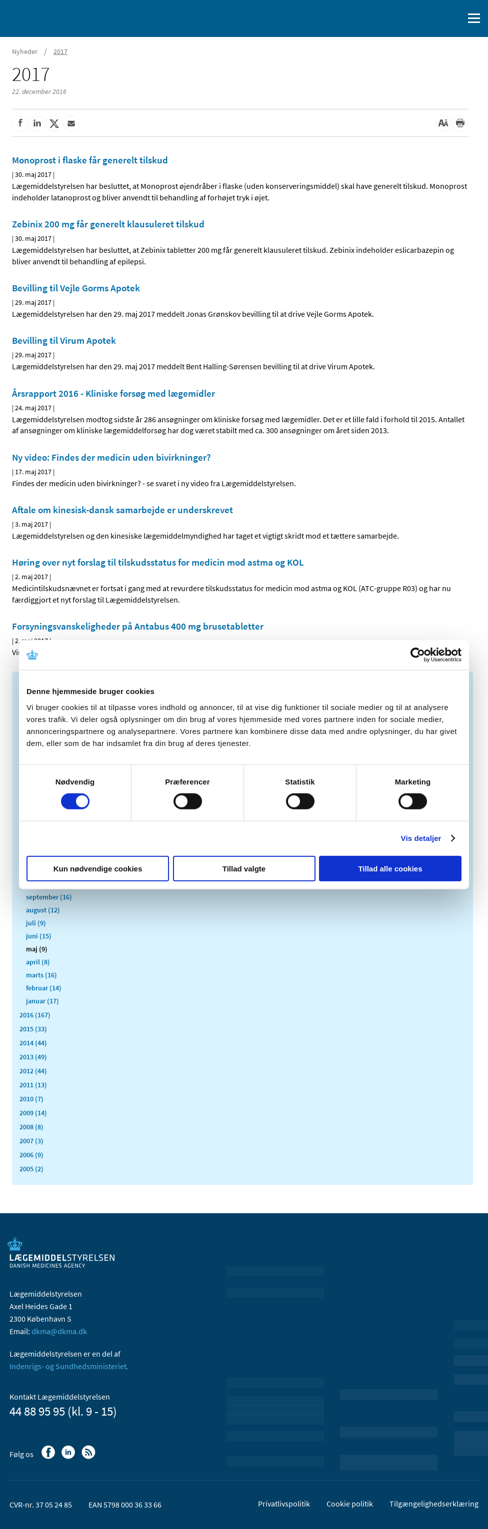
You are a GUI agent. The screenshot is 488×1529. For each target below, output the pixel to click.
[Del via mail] (71, 123)
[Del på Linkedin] (37, 123)
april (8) (38, 961)
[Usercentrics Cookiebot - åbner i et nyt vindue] (418, 655)
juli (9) (36, 922)
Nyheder (25, 51)
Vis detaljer (421, 838)
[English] (430, 18)
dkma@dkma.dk (59, 1331)
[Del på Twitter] (54, 123)
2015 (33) (33, 1028)
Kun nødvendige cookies (98, 868)
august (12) (43, 909)
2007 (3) (32, 1140)
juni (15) (39, 935)
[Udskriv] (460, 123)
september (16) (49, 896)
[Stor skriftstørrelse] (443, 123)
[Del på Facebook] (20, 123)
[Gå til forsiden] (50, 17)
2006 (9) (32, 1154)
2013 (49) (33, 1056)
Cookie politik (349, 1504)
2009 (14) (33, 1112)
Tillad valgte (244, 868)
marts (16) (41, 974)
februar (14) (44, 987)
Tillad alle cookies (390, 868)
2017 (61, 51)
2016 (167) (35, 1014)
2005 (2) (32, 1168)
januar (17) (42, 1000)
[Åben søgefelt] (454, 18)
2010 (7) (32, 1098)
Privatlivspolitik (284, 1504)
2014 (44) (33, 1042)
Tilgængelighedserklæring (434, 1504)
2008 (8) (32, 1126)
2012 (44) (33, 1070)
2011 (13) (33, 1084)
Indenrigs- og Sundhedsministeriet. (69, 1366)
